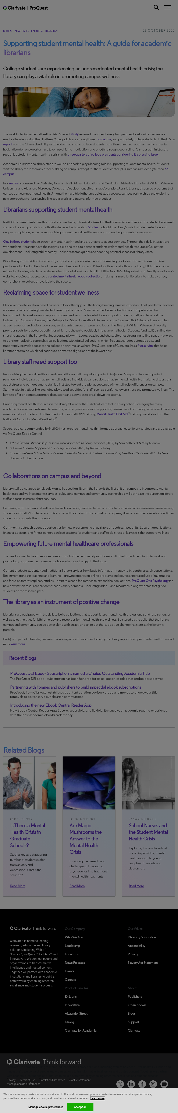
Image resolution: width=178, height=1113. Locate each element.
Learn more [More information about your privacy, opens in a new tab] (97, 1102)
